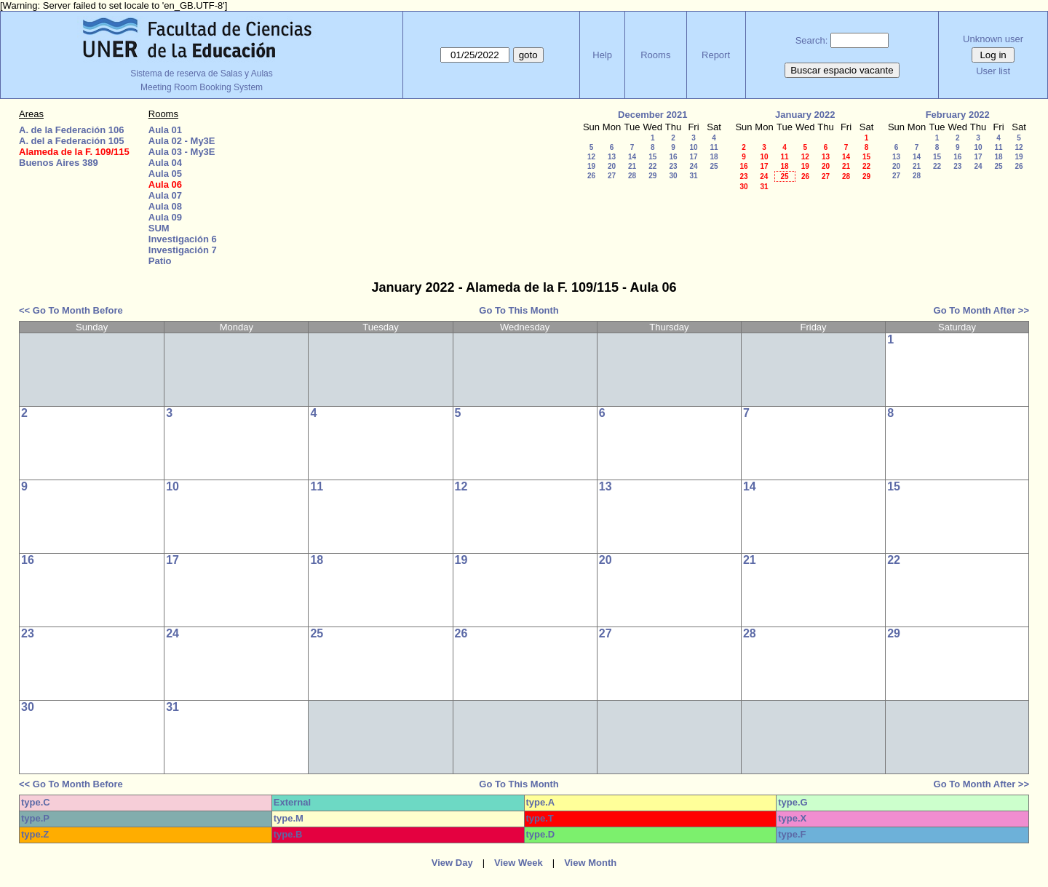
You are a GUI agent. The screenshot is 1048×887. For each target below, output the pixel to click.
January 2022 (805, 114)
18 (714, 157)
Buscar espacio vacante (842, 70)
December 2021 (652, 114)
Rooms (655, 54)
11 (714, 147)
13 (612, 157)
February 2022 (958, 114)
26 (591, 176)
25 (714, 166)
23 (673, 166)
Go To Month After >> (981, 310)
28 (632, 176)
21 (632, 166)
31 (693, 176)
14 (632, 157)
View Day (452, 862)
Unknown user (993, 38)
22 (652, 166)
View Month (590, 862)
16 (673, 157)
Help (602, 54)
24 (693, 166)
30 (673, 176)
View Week (518, 862)
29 (652, 176)
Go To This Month (519, 310)
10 (693, 147)
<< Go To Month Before (71, 310)
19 (591, 166)
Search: (811, 40)
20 (612, 166)
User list (993, 70)
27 (612, 176)
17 (693, 157)
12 (591, 157)
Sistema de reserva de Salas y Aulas (201, 73)
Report (716, 54)
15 (652, 157)
